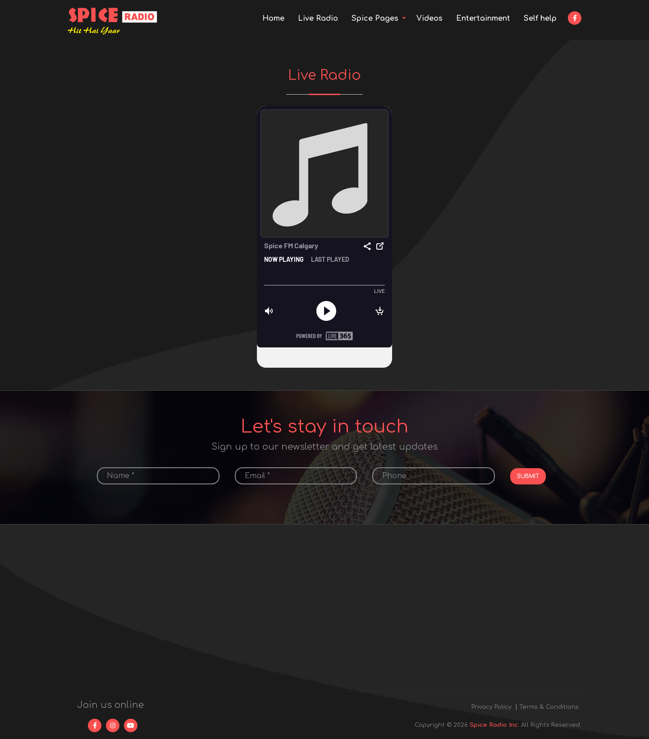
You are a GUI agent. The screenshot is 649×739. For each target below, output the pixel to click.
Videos (429, 18)
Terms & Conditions (549, 707)
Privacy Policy (491, 707)
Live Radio (318, 18)
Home (273, 18)
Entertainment (483, 18)
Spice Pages (375, 18)
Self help (540, 18)
